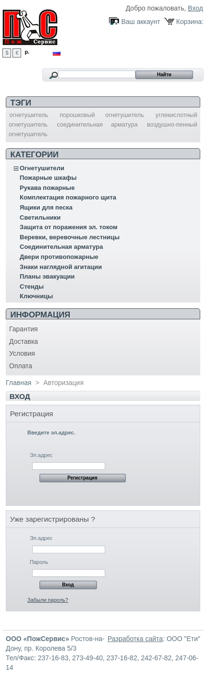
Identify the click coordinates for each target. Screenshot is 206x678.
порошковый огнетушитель (102, 115)
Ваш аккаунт (140, 21)
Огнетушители (42, 168)
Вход (195, 8)
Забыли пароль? (47, 600)
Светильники (40, 217)
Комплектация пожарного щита (68, 197)
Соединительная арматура (61, 246)
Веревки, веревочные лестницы (70, 237)
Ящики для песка (46, 207)
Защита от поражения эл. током (69, 227)
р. (27, 52)
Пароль (39, 562)
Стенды (32, 286)
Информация (40, 314)
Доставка (23, 341)
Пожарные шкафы (48, 177)
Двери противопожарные (59, 256)
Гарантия (23, 329)
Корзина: (190, 21)
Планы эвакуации (47, 276)
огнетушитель (29, 115)
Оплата (20, 366)
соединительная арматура (97, 124)
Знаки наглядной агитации (61, 266)
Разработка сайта (135, 639)
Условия (22, 353)
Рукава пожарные (47, 187)
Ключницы (36, 296)
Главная (18, 382)
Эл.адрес (41, 455)
